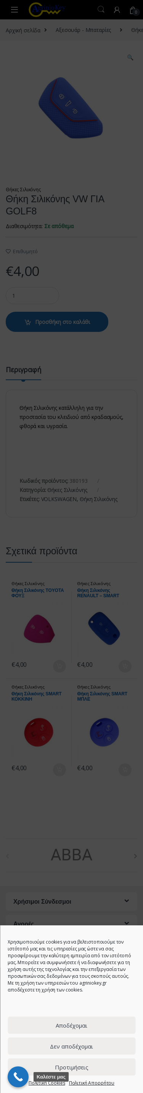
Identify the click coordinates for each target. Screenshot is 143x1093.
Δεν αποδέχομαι (71, 1046)
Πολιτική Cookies (47, 1083)
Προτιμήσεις (71, 1067)
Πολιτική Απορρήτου (91, 1083)
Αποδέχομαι (71, 1025)
